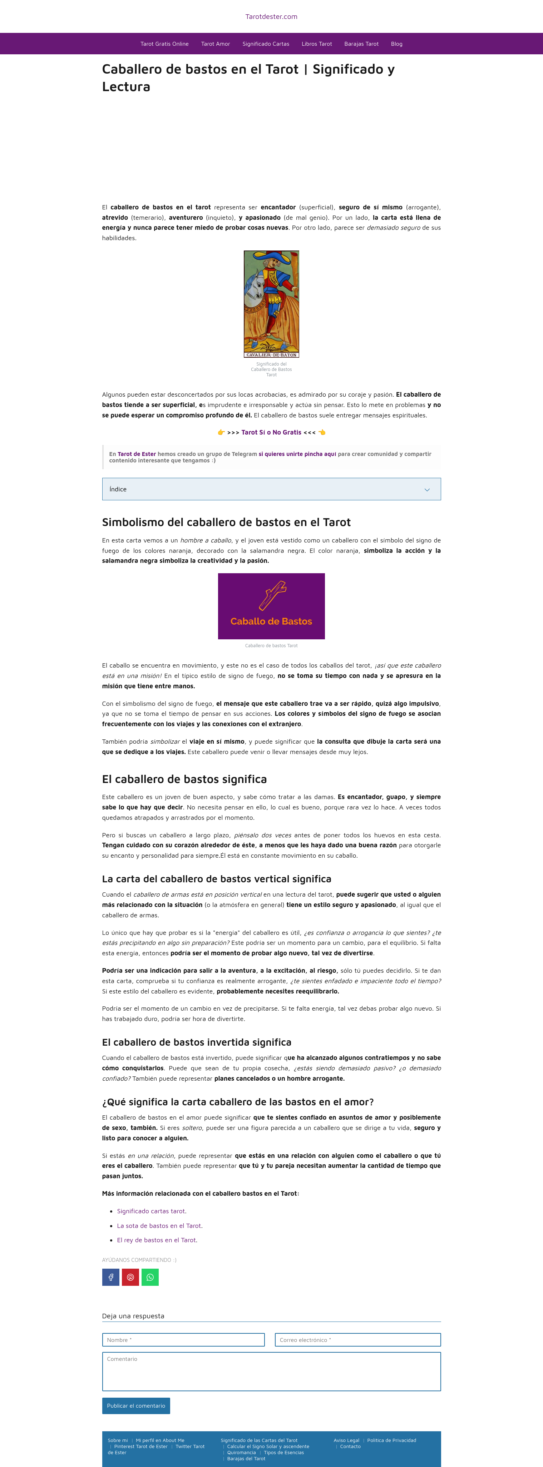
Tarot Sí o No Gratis (271, 432)
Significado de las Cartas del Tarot (259, 1440)
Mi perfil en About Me (160, 1440)
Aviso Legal (347, 1440)
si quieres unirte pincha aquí (296, 454)
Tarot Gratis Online (164, 43)
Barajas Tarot (362, 43)
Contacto (350, 1446)
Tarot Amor (215, 43)
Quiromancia (241, 1452)
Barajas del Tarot (246, 1458)
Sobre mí (118, 1440)
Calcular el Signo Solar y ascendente (268, 1446)
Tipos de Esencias (284, 1452)
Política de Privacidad (391, 1440)
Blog (397, 43)
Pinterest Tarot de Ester (141, 1446)
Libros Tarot (317, 43)
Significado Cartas (265, 43)
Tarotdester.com (272, 16)
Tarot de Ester (137, 454)
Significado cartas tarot (151, 1211)
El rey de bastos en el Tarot (156, 1240)
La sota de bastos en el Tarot (159, 1225)
